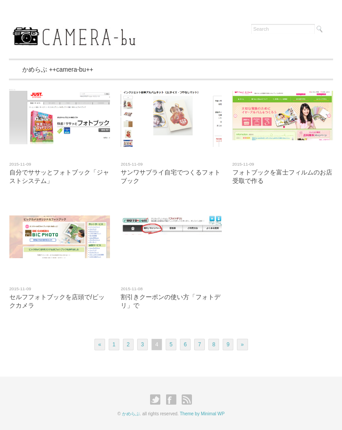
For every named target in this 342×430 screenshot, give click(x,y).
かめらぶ (131, 413)
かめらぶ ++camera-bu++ (58, 69)
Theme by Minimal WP (202, 413)
